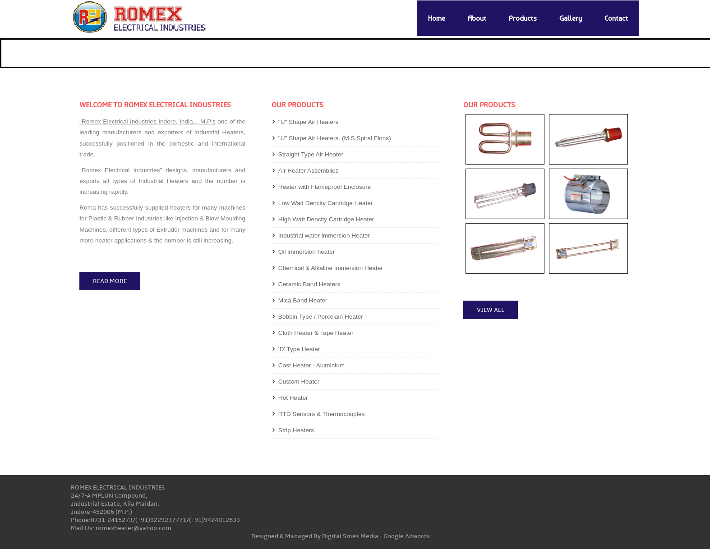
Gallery (570, 18)
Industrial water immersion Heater (324, 235)
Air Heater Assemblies (308, 170)
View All (490, 310)
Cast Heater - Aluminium (311, 365)
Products (523, 18)
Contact (616, 18)
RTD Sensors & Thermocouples (321, 414)
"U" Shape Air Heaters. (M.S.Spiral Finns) (334, 138)
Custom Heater (298, 381)
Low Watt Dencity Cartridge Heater (325, 203)
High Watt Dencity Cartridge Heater (326, 219)
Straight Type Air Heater (310, 154)
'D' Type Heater (299, 349)
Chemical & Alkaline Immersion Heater (330, 268)
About (477, 18)
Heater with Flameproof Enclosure (324, 186)
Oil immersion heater (306, 251)
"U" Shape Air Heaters (308, 122)
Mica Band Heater (302, 300)
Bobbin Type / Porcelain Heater (320, 316)
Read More (110, 281)
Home (436, 18)
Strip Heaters (296, 430)
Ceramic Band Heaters (309, 284)
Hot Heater (293, 397)
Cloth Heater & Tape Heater (316, 332)
